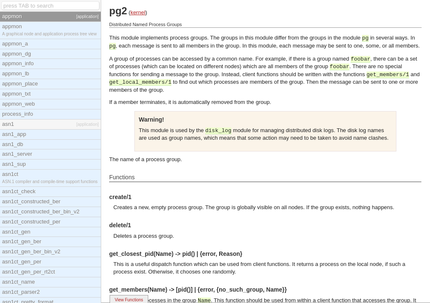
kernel (138, 12)
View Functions (129, 300)
